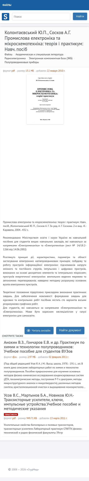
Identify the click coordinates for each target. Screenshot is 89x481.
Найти (80, 16)
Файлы (6, 5)
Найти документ (70, 330)
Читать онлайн (38, 330)
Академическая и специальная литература (39, 54)
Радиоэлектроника (15, 58)
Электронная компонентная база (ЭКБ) (51, 58)
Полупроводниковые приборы (22, 62)
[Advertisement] (44, 171)
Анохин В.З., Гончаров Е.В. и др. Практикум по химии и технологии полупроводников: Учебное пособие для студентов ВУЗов (44, 347)
